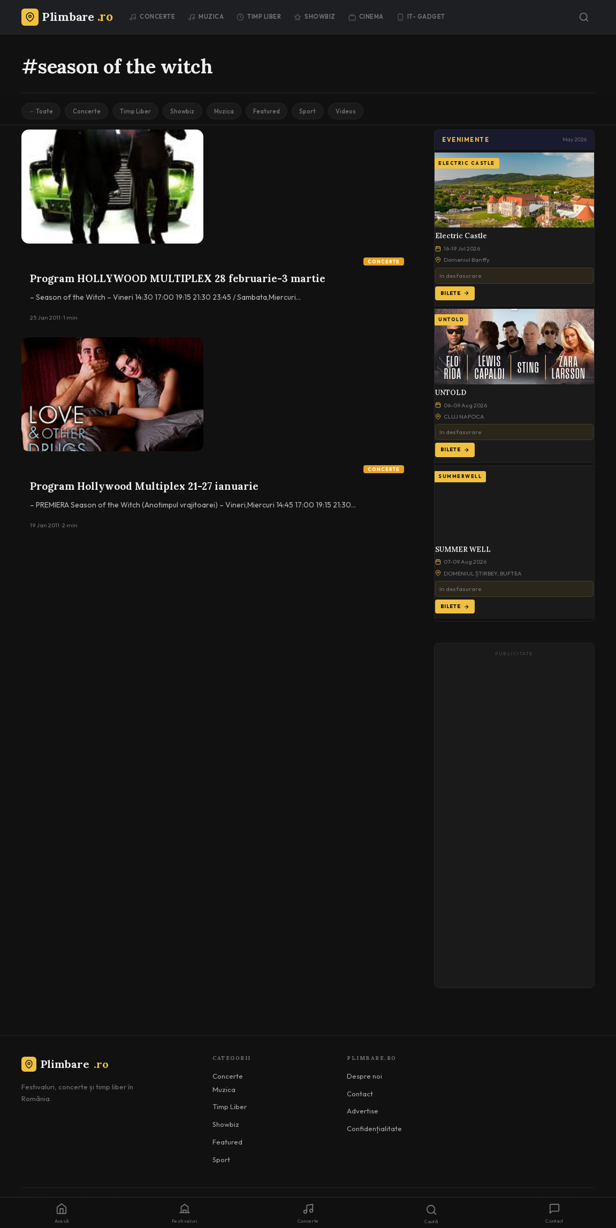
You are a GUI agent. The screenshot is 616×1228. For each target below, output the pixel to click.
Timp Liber (259, 16)
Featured (289, 112)
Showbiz (315, 16)
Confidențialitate (374, 1130)
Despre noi (364, 1078)
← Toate (43, 112)
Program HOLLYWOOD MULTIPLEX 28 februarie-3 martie (177, 280)
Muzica (206, 16)
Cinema (366, 16)
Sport (334, 112)
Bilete (454, 295)
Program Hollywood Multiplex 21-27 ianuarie (144, 488)
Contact (360, 1095)
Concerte (152, 16)
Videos (376, 112)
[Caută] (584, 17)
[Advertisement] (514, 823)
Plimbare (65, 1066)
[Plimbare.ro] (66, 16)
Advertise (362, 1113)
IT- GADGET (421, 16)
